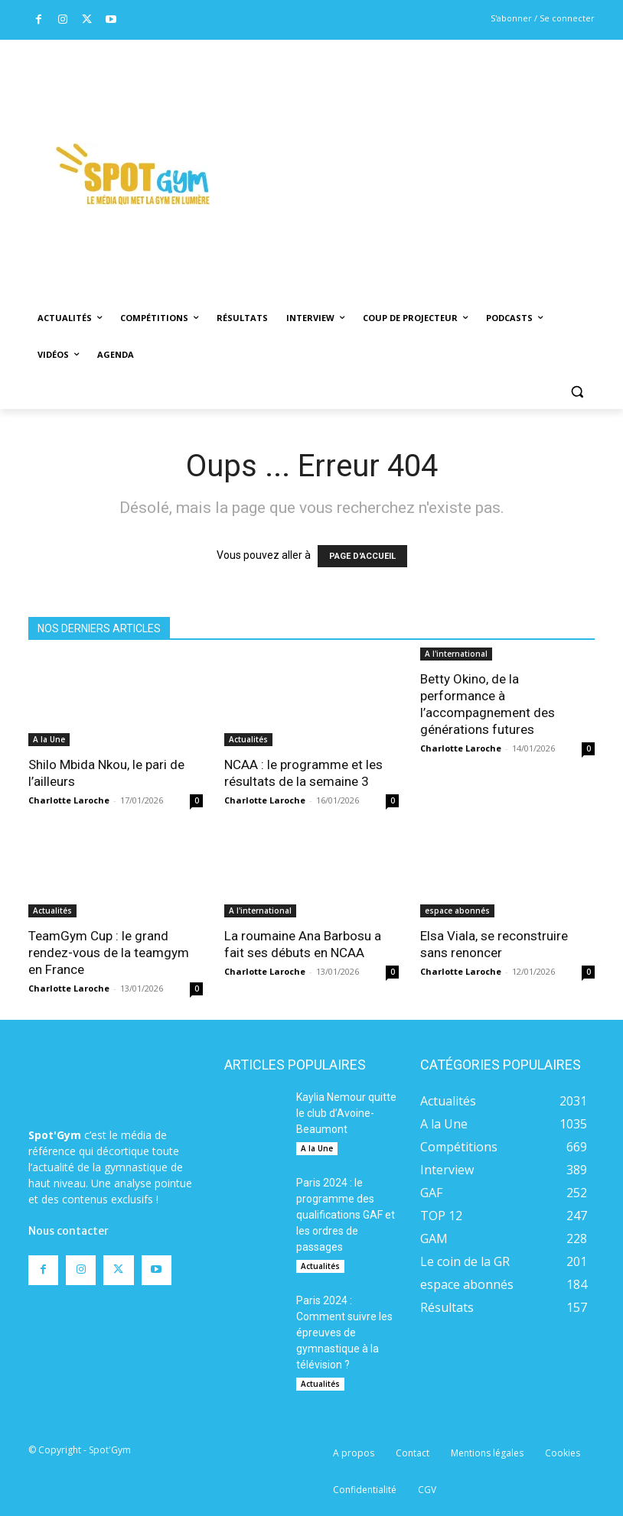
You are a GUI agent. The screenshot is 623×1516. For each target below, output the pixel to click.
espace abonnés (457, 910)
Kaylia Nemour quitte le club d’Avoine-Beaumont (346, 1113)
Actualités (248, 739)
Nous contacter (68, 1231)
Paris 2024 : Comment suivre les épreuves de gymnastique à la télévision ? (344, 1332)
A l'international (456, 653)
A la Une (49, 739)
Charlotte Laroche (68, 800)
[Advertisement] (429, 154)
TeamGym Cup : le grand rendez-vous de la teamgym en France (108, 952)
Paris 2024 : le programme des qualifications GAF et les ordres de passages (345, 1215)
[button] (577, 392)
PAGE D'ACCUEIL (362, 556)
